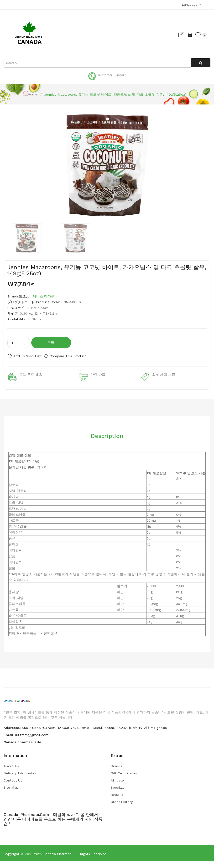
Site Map (11, 786)
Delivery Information (20, 771)
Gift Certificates (124, 771)
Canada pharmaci (57, 852)
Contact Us (13, 779)
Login (186, 34)
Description (107, 433)
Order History (122, 800)
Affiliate (117, 779)
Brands (116, 764)
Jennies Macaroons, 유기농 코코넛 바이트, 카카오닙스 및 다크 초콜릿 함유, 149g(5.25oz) (115, 94)
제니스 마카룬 (43, 296)
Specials (118, 786)
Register (178, 34)
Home (32, 94)
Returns (117, 793)
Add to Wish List (27, 356)
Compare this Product (71, 356)
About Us (11, 764)
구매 (51, 342)
